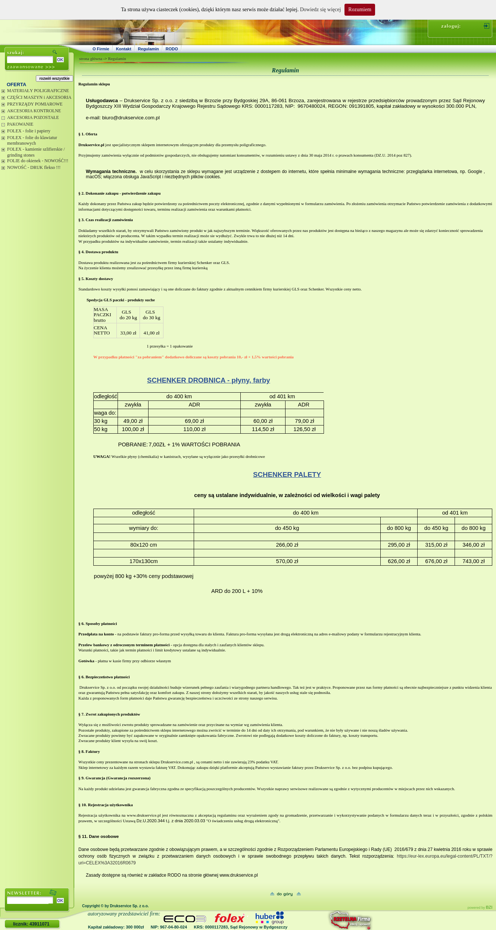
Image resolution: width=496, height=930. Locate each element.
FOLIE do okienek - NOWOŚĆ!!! (37, 160)
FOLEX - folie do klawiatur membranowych (32, 140)
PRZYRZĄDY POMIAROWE (35, 104)
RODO (172, 49)
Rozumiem (359, 9)
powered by (480, 907)
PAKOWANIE (20, 124)
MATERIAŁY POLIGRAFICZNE (38, 90)
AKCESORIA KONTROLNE (34, 110)
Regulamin (148, 49)
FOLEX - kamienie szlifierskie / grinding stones (36, 152)
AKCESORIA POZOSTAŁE (33, 117)
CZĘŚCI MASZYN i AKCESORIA (39, 97)
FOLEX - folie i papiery (28, 130)
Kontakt (123, 49)
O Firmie (101, 49)
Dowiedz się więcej (320, 9)
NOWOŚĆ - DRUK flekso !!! (33, 167)
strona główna (90, 58)
